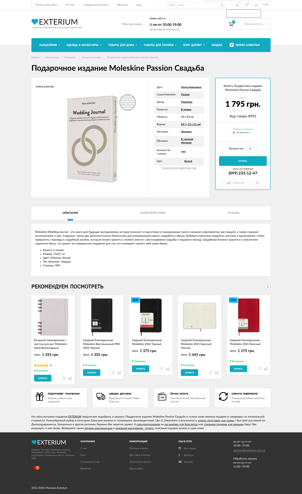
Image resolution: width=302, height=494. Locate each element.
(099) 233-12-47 (243, 173)
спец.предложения (148, 424)
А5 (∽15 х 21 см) (191, 124)
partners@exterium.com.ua (164, 29)
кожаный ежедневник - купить (135, 428)
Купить (242, 161)
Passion (185, 94)
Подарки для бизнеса (96, 5)
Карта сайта (136, 468)
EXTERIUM (74, 416)
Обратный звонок (132, 24)
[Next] (268, 287)
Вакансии (122, 5)
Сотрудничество (90, 462)
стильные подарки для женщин (224, 424)
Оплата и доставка (46, 5)
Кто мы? (70, 5)
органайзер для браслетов (181, 424)
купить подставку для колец (216, 420)
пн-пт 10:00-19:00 (165, 25)
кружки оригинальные (98, 428)
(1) (50, 365)
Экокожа (186, 132)
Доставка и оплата (139, 455)
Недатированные (191, 87)
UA (265, 5)
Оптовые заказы (138, 448)
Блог (83, 455)
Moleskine (186, 102)
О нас (84, 448)
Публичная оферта (140, 462)
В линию (186, 109)
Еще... (139, 5)
